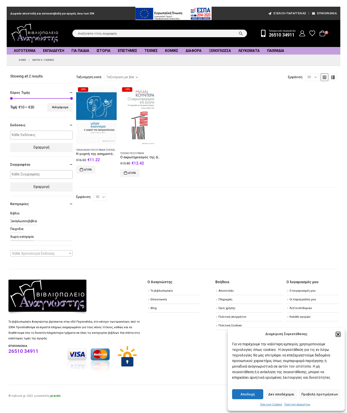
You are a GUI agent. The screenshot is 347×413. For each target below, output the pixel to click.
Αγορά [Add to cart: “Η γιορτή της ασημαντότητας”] (88, 169)
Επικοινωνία (324, 13)
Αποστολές (226, 290)
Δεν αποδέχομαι (281, 394)
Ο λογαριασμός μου (303, 290)
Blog (154, 308)
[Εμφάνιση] (311, 77)
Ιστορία (103, 51)
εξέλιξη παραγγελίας (287, 13)
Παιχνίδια (275, 51)
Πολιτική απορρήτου (297, 404)
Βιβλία (14, 213)
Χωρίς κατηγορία (22, 236)
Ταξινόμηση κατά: (89, 77)
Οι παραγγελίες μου (303, 299)
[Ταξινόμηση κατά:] (122, 77)
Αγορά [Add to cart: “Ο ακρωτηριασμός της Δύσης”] (132, 173)
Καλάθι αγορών (300, 316)
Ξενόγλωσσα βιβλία (23, 221)
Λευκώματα (249, 51)
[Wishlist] (312, 33)
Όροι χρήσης (226, 308)
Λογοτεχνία (25, 51)
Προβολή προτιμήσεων (319, 394)
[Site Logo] (34, 33)
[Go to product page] (96, 115)
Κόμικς (171, 51)
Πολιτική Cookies (271, 404)
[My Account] (302, 33)
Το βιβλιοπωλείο (162, 290)
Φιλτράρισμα (60, 107)
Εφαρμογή (41, 147)
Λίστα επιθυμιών (301, 308)
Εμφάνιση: (295, 77)
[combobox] (41, 253)
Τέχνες (151, 51)
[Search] (241, 33)
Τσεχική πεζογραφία (132, 153)
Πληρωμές (225, 299)
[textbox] (42, 135)
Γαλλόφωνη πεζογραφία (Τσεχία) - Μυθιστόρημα (104, 150)
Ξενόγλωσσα (220, 51)
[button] (338, 334)
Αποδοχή (248, 394)
